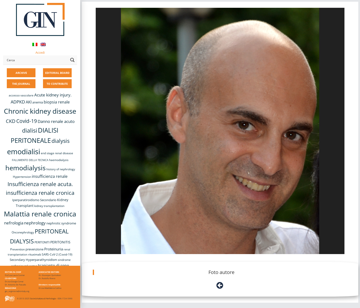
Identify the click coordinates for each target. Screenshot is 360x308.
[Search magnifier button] (72, 60)
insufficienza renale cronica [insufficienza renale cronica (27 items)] (40, 192)
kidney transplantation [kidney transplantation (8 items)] (49, 206)
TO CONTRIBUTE (57, 84)
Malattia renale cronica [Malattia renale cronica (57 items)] (40, 213)
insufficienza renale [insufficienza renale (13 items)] (50, 176)
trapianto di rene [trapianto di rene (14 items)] (53, 265)
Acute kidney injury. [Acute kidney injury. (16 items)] (52, 95)
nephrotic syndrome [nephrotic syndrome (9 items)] (61, 223)
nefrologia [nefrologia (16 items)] (13, 223)
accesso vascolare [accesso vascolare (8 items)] (21, 95)
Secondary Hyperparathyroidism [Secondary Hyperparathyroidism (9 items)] (33, 259)
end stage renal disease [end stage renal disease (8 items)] (57, 153)
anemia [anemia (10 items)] (37, 102)
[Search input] (37, 60)
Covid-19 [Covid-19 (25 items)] (26, 121)
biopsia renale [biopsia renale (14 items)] (57, 102)
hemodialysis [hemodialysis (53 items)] (25, 167)
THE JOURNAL (21, 84)
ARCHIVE (21, 73)
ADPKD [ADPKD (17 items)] (18, 102)
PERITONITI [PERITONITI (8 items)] (42, 242)
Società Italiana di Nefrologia (43, 298)
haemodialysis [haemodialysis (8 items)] (59, 160)
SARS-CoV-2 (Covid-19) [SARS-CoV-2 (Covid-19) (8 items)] (57, 254)
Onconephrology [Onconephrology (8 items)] (23, 232)
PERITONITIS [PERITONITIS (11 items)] (60, 242)
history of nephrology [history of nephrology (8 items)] (60, 169)
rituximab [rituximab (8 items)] (34, 254)
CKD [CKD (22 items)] (11, 121)
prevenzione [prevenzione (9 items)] (34, 249)
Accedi (40, 52)
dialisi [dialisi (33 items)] (29, 130)
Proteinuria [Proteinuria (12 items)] (53, 249)
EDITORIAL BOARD (57, 73)
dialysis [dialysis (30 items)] (60, 141)
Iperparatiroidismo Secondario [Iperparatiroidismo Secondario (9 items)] (34, 200)
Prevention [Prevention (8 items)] (17, 249)
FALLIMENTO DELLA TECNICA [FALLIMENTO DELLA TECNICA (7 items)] (30, 160)
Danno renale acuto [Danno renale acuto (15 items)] (56, 121)
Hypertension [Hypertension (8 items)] (22, 177)
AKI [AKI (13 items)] (29, 102)
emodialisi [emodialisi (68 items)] (23, 151)
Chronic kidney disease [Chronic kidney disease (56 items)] (40, 111)
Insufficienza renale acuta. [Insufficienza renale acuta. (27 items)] (40, 184)
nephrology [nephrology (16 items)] (35, 223)
